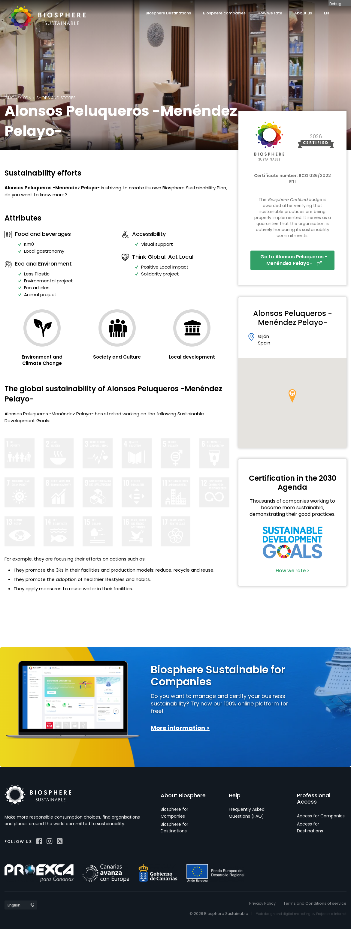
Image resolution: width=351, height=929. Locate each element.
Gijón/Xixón (18, 98)
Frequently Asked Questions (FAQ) (247, 812)
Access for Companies (321, 816)
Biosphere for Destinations (174, 827)
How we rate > (293, 570)
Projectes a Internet (331, 914)
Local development (192, 357)
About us (303, 13)
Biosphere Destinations (168, 13)
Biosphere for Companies (174, 812)
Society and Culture (117, 357)
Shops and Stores (56, 98)
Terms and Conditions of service (314, 903)
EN (326, 13)
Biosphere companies (224, 13)
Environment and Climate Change (42, 360)
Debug (335, 3)
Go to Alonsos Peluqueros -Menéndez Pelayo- (294, 260)
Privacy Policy (262, 903)
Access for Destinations (310, 827)
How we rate (270, 13)
